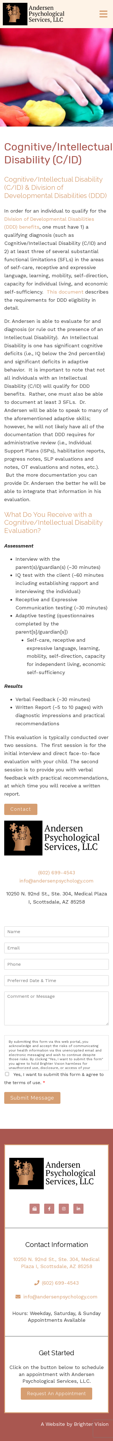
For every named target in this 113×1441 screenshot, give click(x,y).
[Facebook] (49, 1209)
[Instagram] (64, 1209)
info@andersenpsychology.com (56, 881)
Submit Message (32, 1098)
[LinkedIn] (78, 1209)
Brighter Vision (91, 1424)
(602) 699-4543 (56, 872)
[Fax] (35, 1209)
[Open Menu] (103, 14)
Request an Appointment (56, 1393)
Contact (20, 809)
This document (65, 292)
